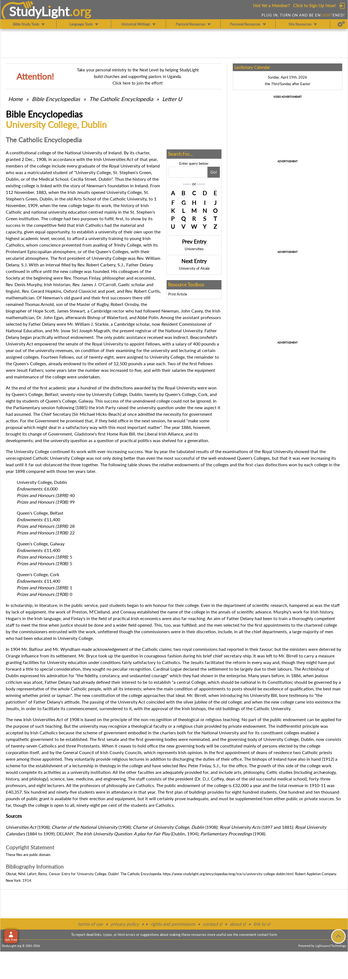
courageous (155, 655)
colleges (221, 464)
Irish (98, 159)
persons (269, 745)
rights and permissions (172, 924)
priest (45, 695)
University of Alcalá (194, 268)
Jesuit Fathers (29, 370)
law (70, 778)
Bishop (93, 317)
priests (325, 752)
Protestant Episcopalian (29, 251)
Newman (170, 310)
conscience (50, 244)
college (56, 218)
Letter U (172, 99)
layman (64, 695)
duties (209, 759)
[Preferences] (341, 24)
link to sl (261, 924)
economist (144, 277)
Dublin (46, 198)
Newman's (96, 185)
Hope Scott (44, 310)
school (299, 778)
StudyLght (39, 11)
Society (13, 277)
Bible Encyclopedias (56, 99)
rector (118, 310)
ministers (298, 649)
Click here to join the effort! (138, 82)
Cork (202, 394)
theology (107, 765)
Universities (194, 249)
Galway (85, 400)
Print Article (177, 294)
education (77, 211)
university (57, 211)
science (57, 778)
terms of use (90, 924)
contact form (267, 934)
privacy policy (125, 924)
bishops (198, 708)
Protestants (88, 745)
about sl (238, 924)
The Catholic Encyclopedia (121, 99)
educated (43, 638)
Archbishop (313, 668)
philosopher (113, 277)
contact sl (212, 924)
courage (159, 675)
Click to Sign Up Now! (314, 5)
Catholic (14, 211)
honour (160, 605)
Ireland (115, 152)
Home (15, 99)
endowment (254, 726)
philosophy (253, 772)
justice (66, 624)
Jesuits (83, 192)
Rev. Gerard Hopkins (41, 291)
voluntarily (84, 759)
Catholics (94, 225)
